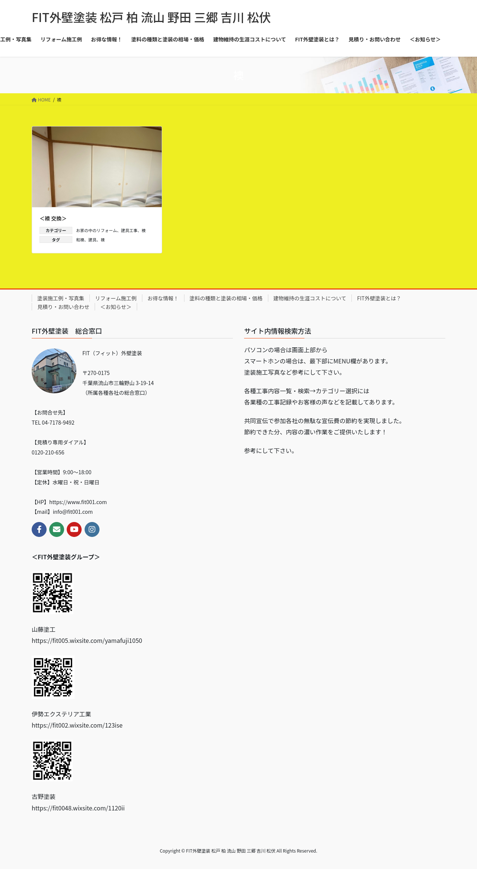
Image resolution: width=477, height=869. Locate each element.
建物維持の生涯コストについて (310, 298)
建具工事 (129, 230)
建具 (92, 240)
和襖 (80, 240)
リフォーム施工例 (116, 298)
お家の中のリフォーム (96, 230)
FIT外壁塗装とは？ (379, 298)
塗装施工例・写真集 (60, 298)
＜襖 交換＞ (53, 218)
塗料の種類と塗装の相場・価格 (226, 298)
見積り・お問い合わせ (63, 306)
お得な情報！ (163, 298)
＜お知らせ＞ (116, 306)
